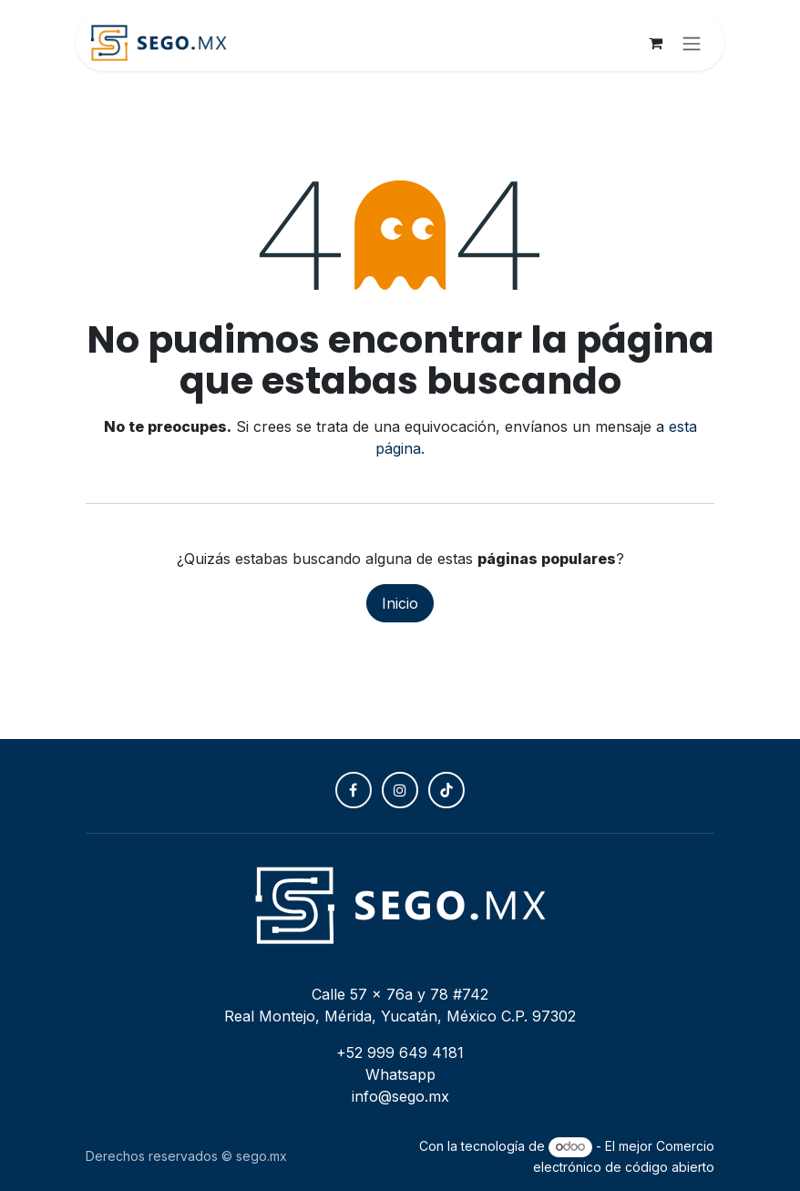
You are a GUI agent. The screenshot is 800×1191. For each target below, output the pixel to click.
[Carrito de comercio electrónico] (655, 43)
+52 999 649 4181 (400, 1052)
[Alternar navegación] (691, 43)
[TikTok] (446, 790)
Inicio (400, 603)
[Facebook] (353, 790)
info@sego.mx (400, 1096)
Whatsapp (400, 1074)
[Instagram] (400, 790)
